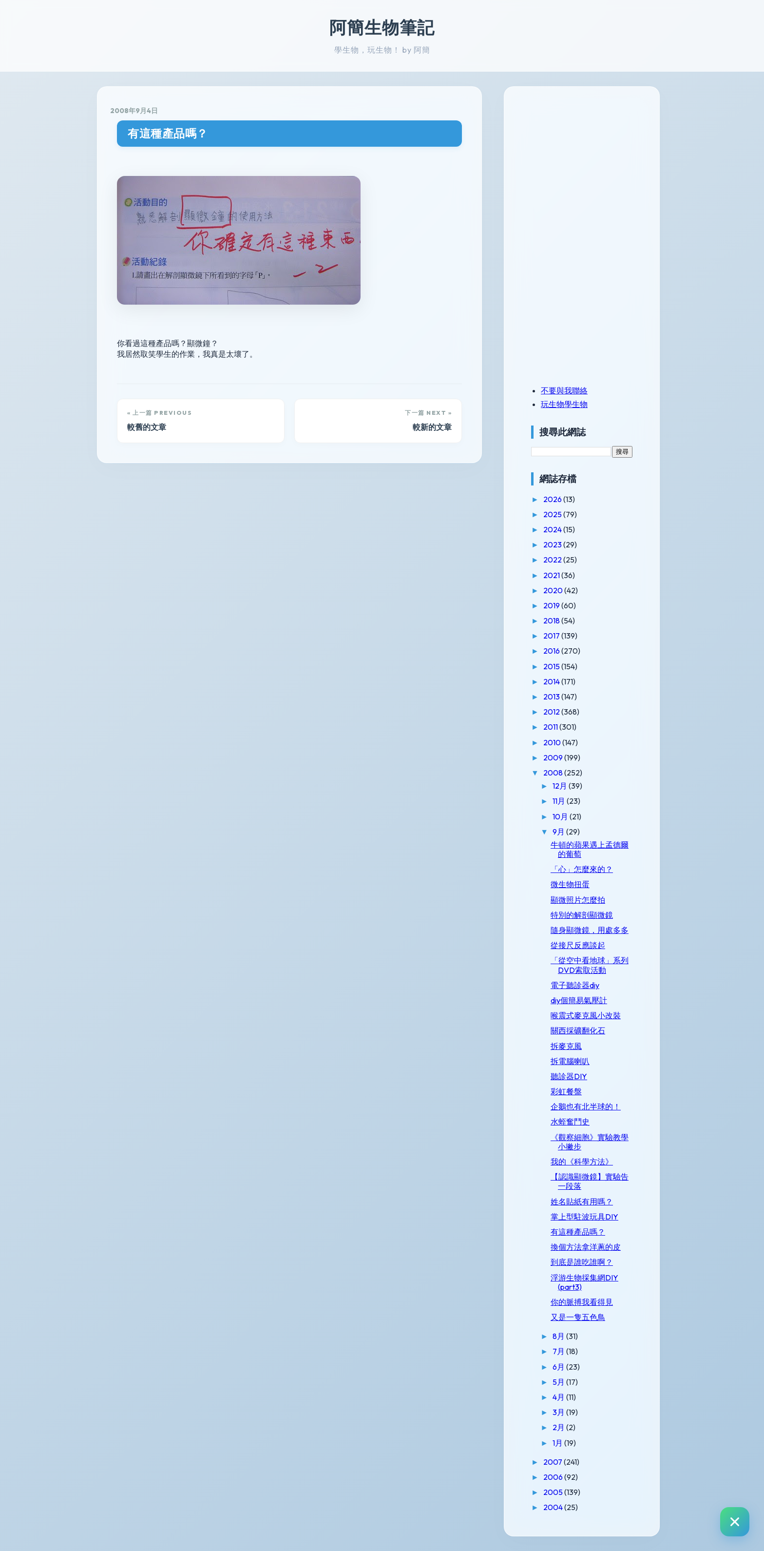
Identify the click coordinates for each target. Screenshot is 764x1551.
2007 (553, 1462)
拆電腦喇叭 (570, 1061)
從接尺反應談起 (578, 945)
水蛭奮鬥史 (570, 1121)
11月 (560, 801)
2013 (552, 696)
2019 (552, 605)
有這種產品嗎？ (168, 133)
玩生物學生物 (564, 404)
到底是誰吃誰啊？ (582, 1262)
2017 (552, 635)
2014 (552, 681)
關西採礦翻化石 (578, 1030)
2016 (552, 651)
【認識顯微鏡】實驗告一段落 (590, 1181)
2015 (552, 666)
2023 (553, 544)
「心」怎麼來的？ (582, 869)
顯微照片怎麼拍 (578, 900)
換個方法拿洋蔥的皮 (586, 1247)
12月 (561, 786)
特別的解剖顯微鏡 (582, 915)
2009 (553, 757)
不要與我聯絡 (564, 390)
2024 (553, 529)
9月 (559, 831)
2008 (553, 772)
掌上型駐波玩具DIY (584, 1216)
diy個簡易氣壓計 (579, 1000)
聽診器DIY (569, 1076)
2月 (559, 1427)
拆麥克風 (566, 1046)
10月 (561, 816)
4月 (559, 1397)
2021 (552, 575)
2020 (553, 590)
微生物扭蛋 (570, 884)
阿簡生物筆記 (382, 27)
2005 (553, 1492)
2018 (552, 620)
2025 (553, 514)
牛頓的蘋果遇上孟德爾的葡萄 (590, 849)
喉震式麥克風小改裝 (586, 1015)
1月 (558, 1443)
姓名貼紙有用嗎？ (582, 1201)
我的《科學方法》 (582, 1161)
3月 (559, 1412)
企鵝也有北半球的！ (586, 1106)
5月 (559, 1382)
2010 (552, 742)
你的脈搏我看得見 (582, 1302)
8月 (559, 1336)
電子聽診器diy (575, 985)
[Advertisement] (592, 167)
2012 (552, 712)
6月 (559, 1367)
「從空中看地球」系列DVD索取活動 (590, 964)
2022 (553, 559)
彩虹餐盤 (566, 1091)
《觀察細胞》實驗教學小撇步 (590, 1141)
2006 (553, 1477)
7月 (559, 1351)
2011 (551, 727)
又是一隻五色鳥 (578, 1317)
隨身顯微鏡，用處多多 (590, 930)
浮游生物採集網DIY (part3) (584, 1282)
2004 (553, 1507)
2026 (553, 499)
